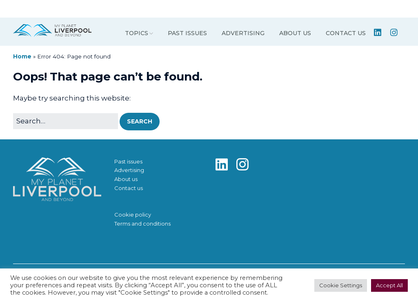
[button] (140, 121)
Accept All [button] (389, 285)
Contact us (346, 33)
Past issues (187, 33)
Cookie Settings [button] (340, 285)
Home (22, 56)
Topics (136, 33)
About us (295, 33)
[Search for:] (65, 121)
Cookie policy (132, 214)
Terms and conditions (142, 223)
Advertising (243, 33)
